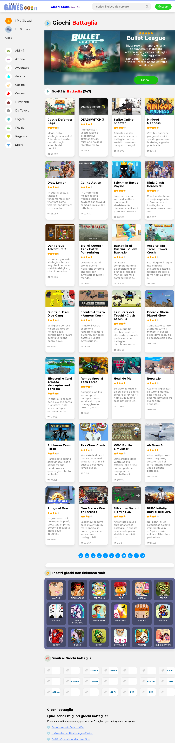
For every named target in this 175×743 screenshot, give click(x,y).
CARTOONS (99, 590)
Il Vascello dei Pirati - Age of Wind (72, 733)
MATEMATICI (120, 637)
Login (163, 6)
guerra (113, 670)
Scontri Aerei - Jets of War (68, 727)
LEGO (120, 590)
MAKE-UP (56, 590)
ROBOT (56, 637)
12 (142, 556)
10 (130, 556)
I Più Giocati (18, 21)
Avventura (17, 68)
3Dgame (75, 681)
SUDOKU (142, 613)
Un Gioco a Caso (17, 32)
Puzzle (14, 128)
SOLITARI (56, 613)
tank (170, 681)
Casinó (15, 85)
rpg (151, 692)
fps (132, 692)
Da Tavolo (17, 111)
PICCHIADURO (77, 590)
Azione (15, 59)
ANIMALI (142, 637)
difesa (94, 670)
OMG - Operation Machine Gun (71, 739)
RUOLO (77, 637)
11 (136, 556)
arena (55, 692)
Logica (15, 119)
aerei (170, 670)
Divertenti (17, 102)
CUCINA (142, 590)
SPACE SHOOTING (77, 614)
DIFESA (99, 637)
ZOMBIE (163, 590)
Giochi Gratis (60, 7)
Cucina (15, 93)
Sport (14, 145)
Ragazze (16, 136)
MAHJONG (120, 613)
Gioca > (146, 80)
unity (113, 692)
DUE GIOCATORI (163, 637)
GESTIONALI (99, 613)
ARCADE (163, 613)
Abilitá (14, 51)
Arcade (15, 76)
